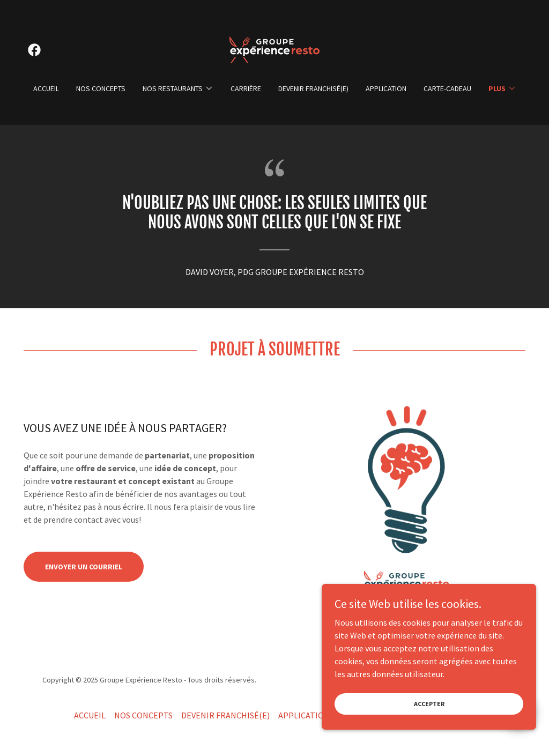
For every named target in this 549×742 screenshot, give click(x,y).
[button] (178, 88)
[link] (34, 50)
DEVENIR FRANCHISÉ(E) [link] (313, 88)
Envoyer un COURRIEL (83, 567)
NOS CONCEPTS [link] (100, 88)
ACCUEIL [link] (46, 88)
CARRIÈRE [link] (246, 88)
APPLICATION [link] (386, 88)
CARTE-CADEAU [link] (447, 88)
